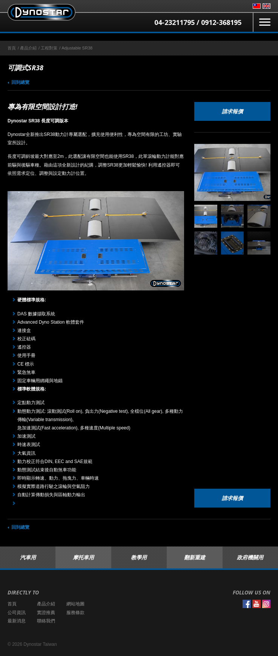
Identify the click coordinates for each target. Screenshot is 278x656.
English (266, 6)
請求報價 (232, 111)
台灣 (257, 6)
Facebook (247, 604)
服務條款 (75, 612)
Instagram (266, 604)
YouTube (256, 604)
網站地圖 (75, 604)
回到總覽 (20, 82)
